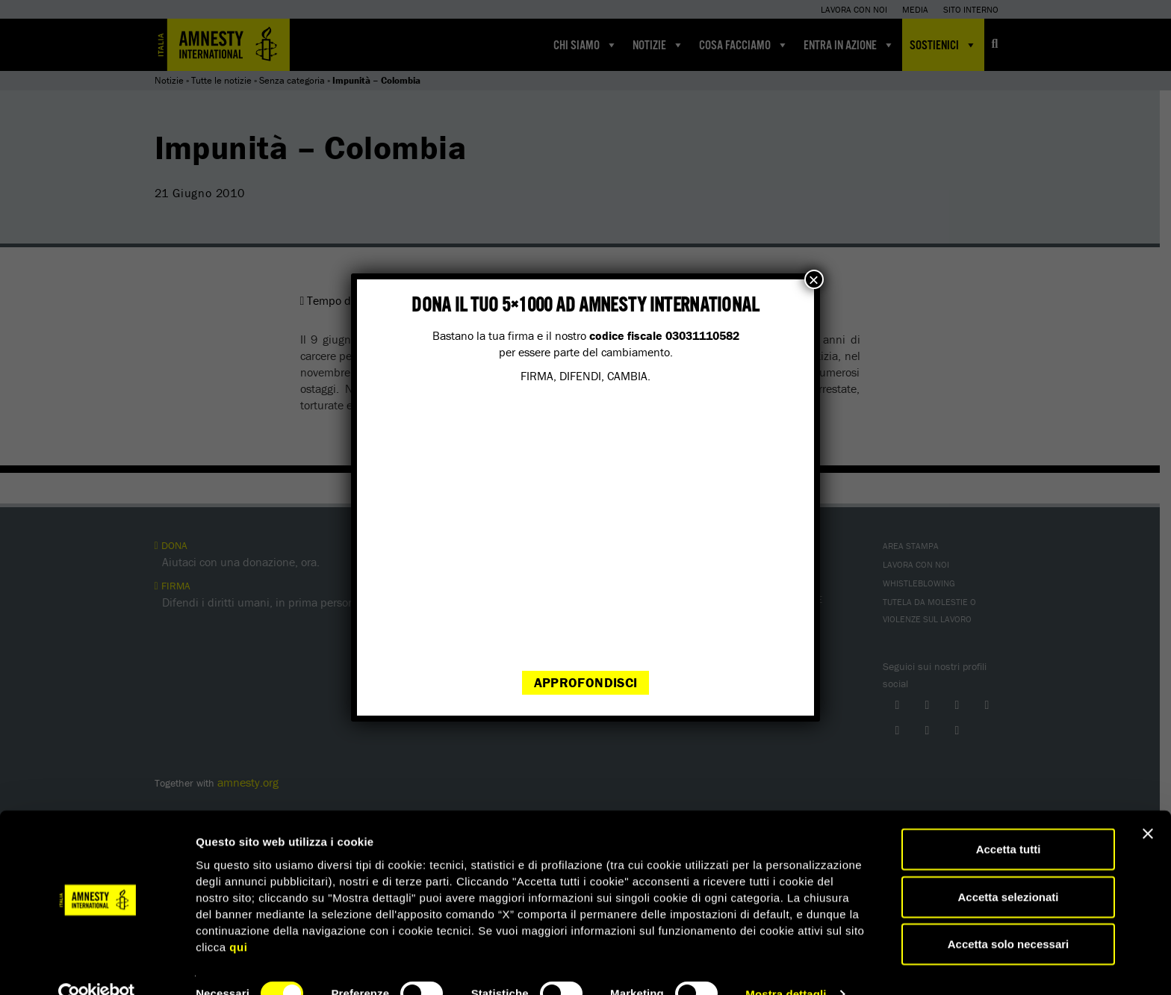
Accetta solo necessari (1008, 915)
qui (238, 917)
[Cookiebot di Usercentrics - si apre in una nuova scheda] (96, 966)
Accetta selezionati (1007, 868)
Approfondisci (586, 682)
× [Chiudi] (814, 279)
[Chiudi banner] (1148, 805)
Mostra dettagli (785, 965)
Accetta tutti (1008, 820)
